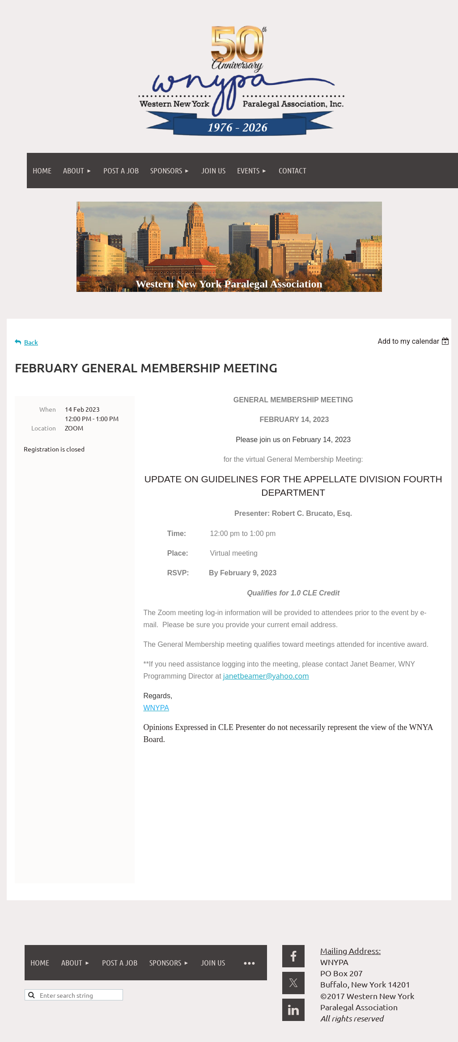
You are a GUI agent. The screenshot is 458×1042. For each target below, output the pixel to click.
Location (43, 428)
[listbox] (414, 341)
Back (31, 342)
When (47, 409)
